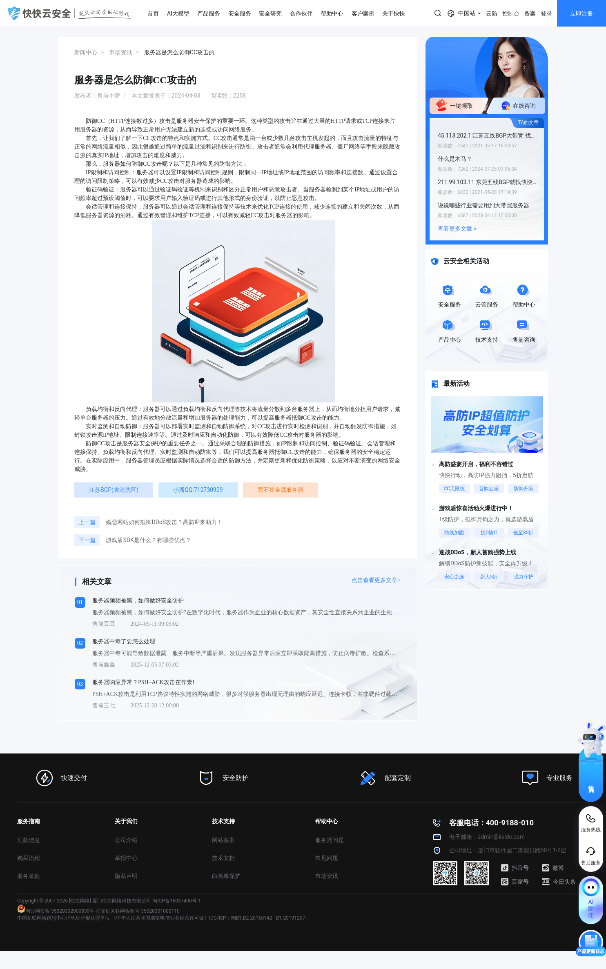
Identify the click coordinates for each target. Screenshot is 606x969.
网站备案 (223, 840)
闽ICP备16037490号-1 (176, 901)
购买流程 (28, 858)
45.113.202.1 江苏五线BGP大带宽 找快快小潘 (489, 135)
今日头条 (559, 881)
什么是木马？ (455, 159)
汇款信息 (28, 840)
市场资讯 (326, 876)
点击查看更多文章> (376, 580)
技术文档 (223, 858)
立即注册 (581, 13)
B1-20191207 (290, 918)
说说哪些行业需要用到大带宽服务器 (483, 205)
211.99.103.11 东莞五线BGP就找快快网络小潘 (489, 182)
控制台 (510, 13)
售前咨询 (591, 781)
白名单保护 (226, 876)
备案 (530, 13)
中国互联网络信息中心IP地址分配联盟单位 (63, 918)
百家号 (515, 881)
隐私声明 (126, 876)
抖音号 (515, 867)
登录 (546, 13)
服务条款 (28, 876)
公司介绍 (126, 840)
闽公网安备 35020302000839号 (55, 911)
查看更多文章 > (457, 228)
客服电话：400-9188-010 (491, 822)
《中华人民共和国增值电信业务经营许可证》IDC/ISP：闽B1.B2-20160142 (191, 918)
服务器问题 (329, 840)
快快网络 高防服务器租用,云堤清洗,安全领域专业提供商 (69, 13)
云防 (491, 13)
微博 (553, 867)
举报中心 (126, 858)
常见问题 (326, 858)
